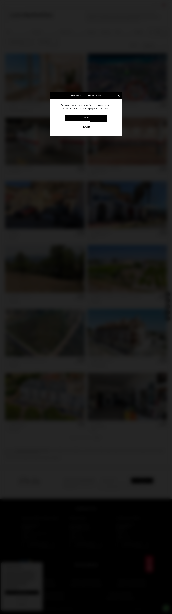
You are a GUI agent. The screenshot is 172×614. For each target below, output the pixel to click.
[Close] (119, 95)
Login (86, 118)
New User (86, 127)
